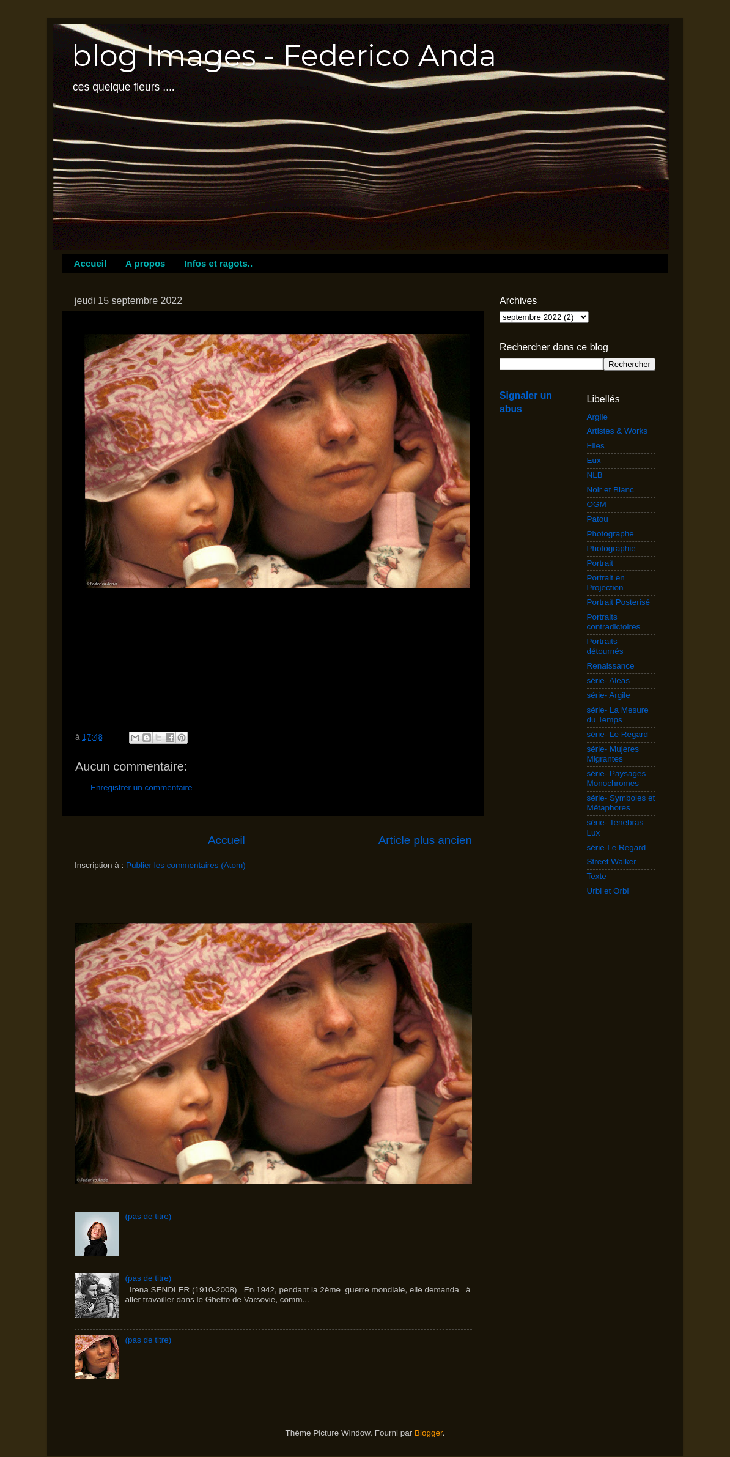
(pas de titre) (148, 1216)
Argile (597, 416)
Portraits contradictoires (614, 621)
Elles (596, 445)
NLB (595, 475)
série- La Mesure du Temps (618, 714)
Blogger (429, 1432)
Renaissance (611, 665)
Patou (597, 519)
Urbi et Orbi (608, 890)
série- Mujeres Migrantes (613, 753)
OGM (596, 504)
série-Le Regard (616, 847)
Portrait (600, 563)
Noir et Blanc (610, 489)
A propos (145, 263)
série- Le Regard (618, 734)
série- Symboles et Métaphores (621, 802)
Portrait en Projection (606, 582)
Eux (594, 460)
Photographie (611, 548)
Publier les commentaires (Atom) (186, 865)
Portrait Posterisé (619, 602)
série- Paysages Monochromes (616, 778)
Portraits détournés (605, 646)
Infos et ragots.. (218, 263)
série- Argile (608, 695)
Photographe (610, 533)
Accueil (90, 263)
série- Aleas (608, 680)
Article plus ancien (425, 840)
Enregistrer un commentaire (141, 787)
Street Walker (611, 861)
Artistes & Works (617, 431)
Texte (596, 876)
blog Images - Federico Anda (284, 55)
